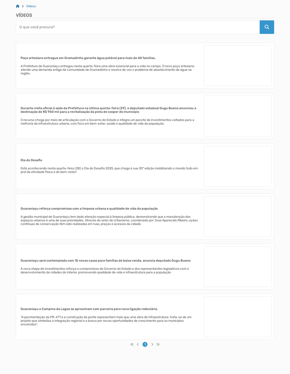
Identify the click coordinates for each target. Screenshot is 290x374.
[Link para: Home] (17, 6)
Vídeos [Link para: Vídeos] (31, 6)
